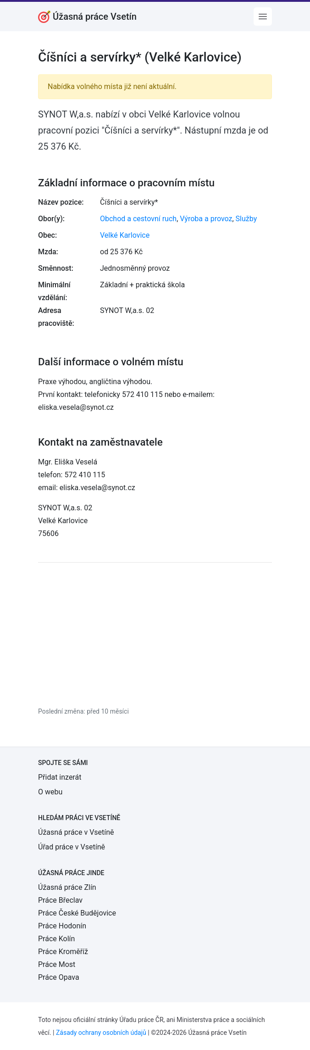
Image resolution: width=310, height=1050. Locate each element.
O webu (50, 792)
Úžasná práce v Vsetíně (76, 832)
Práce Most (56, 964)
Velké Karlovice (124, 235)
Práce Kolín (56, 938)
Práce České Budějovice (77, 913)
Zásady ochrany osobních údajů (101, 1032)
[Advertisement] (155, 634)
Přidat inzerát (59, 777)
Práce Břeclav (60, 900)
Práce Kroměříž (63, 951)
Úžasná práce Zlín (67, 887)
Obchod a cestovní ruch (138, 218)
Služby (246, 218)
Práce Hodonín (62, 926)
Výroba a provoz (206, 218)
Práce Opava (58, 977)
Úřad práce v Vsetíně (71, 847)
